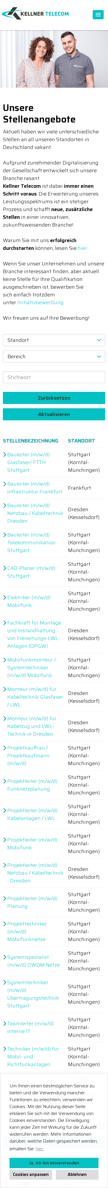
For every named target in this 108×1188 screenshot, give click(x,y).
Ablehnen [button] (77, 1174)
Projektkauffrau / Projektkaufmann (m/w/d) (28, 755)
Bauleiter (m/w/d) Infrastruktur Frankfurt (34, 488)
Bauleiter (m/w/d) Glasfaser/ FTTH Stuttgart (28, 462)
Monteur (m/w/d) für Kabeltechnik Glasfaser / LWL (35, 697)
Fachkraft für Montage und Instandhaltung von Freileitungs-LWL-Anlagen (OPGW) (34, 634)
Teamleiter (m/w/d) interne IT (30, 1027)
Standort (81, 441)
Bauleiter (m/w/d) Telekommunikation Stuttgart (31, 542)
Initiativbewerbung (40, 302)
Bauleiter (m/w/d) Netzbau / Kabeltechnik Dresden (35, 513)
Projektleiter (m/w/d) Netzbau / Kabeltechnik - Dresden (35, 873)
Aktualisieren (54, 414)
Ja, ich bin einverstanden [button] (54, 1163)
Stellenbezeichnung (30, 441)
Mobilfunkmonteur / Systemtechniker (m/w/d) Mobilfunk (31, 667)
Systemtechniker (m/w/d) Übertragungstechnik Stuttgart (33, 994)
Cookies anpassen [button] (31, 1174)
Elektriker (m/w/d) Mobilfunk (28, 601)
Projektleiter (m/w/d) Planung (32, 902)
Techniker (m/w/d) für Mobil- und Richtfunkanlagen (33, 1056)
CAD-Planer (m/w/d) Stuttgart (31, 572)
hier (82, 248)
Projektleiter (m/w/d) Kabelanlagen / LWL (32, 814)
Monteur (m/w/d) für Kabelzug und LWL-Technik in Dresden (31, 726)
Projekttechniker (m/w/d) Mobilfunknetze (27, 931)
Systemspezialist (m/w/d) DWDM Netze (33, 961)
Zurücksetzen (54, 398)
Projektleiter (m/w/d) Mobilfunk (32, 844)
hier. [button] (40, 1148)
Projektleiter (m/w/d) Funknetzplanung (32, 785)
